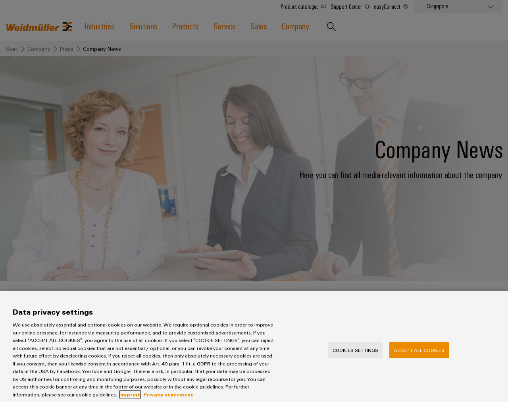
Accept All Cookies (419, 358)
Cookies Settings (355, 358)
